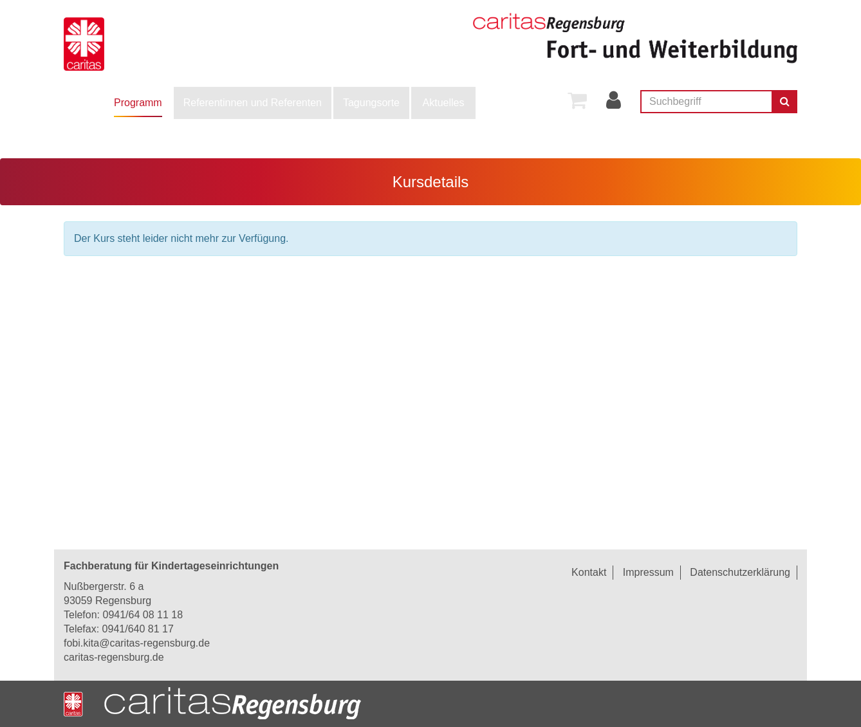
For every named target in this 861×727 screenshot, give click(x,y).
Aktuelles (444, 102)
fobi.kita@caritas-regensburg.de (137, 643)
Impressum (648, 572)
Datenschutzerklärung (740, 572)
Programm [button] (138, 102)
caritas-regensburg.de (114, 657)
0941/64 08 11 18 (142, 614)
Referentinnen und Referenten (252, 102)
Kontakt (588, 572)
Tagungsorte (371, 102)
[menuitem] (138, 103)
